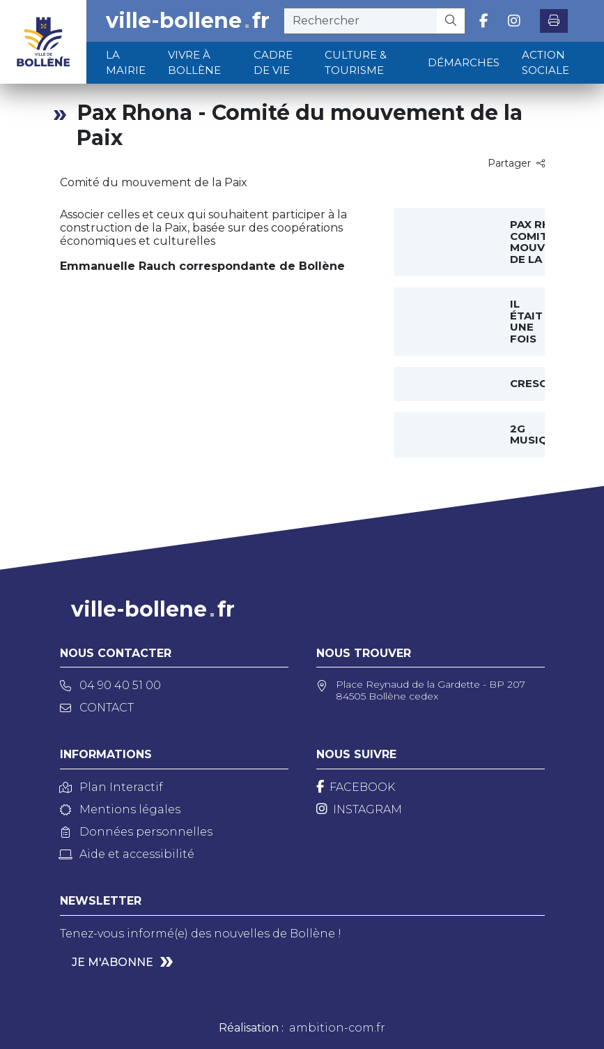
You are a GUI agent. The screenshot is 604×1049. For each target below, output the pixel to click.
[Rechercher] (451, 21)
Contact (97, 707)
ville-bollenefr (188, 20)
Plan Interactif (111, 787)
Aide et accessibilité (127, 854)
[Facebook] (355, 787)
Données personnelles (136, 831)
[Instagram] (359, 809)
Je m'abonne (112, 962)
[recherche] (360, 21)
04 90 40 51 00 (110, 685)
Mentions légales (120, 809)
